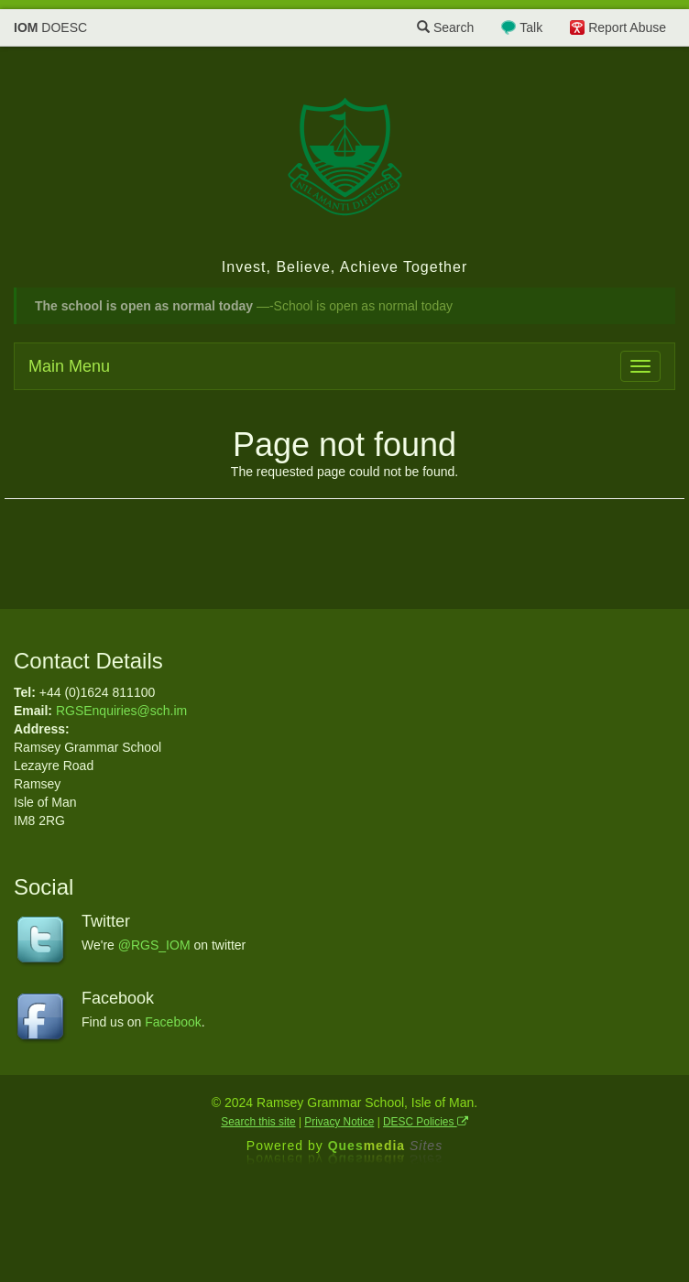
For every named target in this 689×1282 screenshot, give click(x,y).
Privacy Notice (339, 1121)
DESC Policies (425, 1121)
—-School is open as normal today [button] (244, 306)
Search (445, 27)
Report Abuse (627, 27)
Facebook (173, 1022)
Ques (385, 1145)
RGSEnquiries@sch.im (121, 710)
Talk (530, 27)
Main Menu (69, 366)
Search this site (258, 1121)
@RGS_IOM (154, 945)
